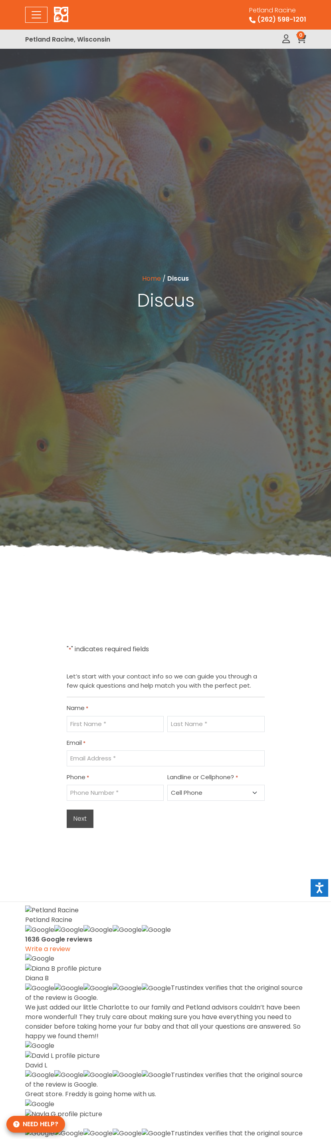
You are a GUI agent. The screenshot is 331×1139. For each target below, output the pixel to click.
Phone (78, 777)
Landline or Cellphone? (202, 777)
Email (76, 742)
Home (151, 278)
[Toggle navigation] (36, 15)
